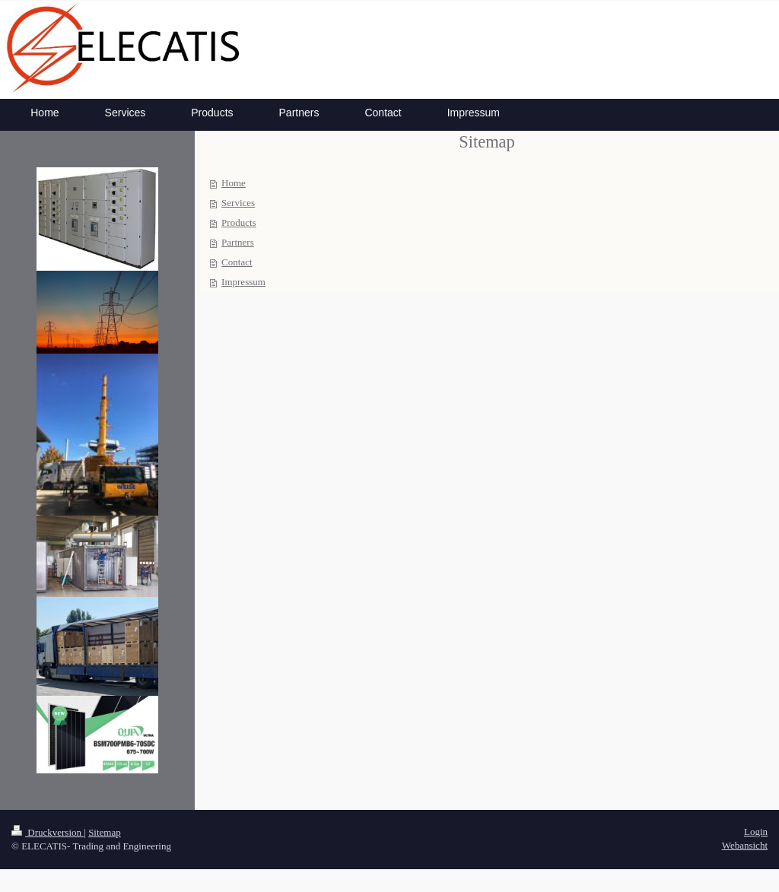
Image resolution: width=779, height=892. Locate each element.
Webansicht (745, 845)
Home (233, 183)
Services (238, 202)
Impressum (243, 281)
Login (756, 831)
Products (238, 222)
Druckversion (47, 832)
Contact (236, 262)
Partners (237, 242)
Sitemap (104, 832)
